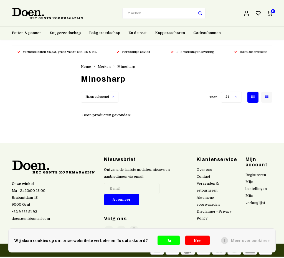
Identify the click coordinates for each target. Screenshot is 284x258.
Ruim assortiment (250, 53)
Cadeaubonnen (207, 34)
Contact (203, 178)
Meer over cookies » (250, 240)
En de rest (137, 34)
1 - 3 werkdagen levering (192, 53)
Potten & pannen (27, 34)
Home (86, 68)
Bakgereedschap (104, 34)
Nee (197, 240)
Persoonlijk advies (133, 53)
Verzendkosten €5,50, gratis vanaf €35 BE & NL (57, 53)
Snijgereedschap (65, 34)
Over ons (204, 171)
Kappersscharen (170, 34)
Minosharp (126, 68)
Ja (168, 240)
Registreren (255, 176)
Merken (104, 68)
